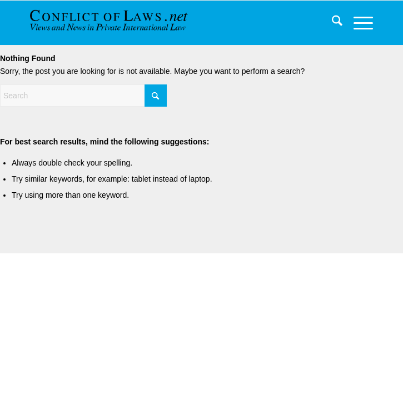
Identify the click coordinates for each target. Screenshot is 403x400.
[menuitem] (331, 23)
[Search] (331, 23)
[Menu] (357, 23)
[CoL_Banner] (115, 23)
